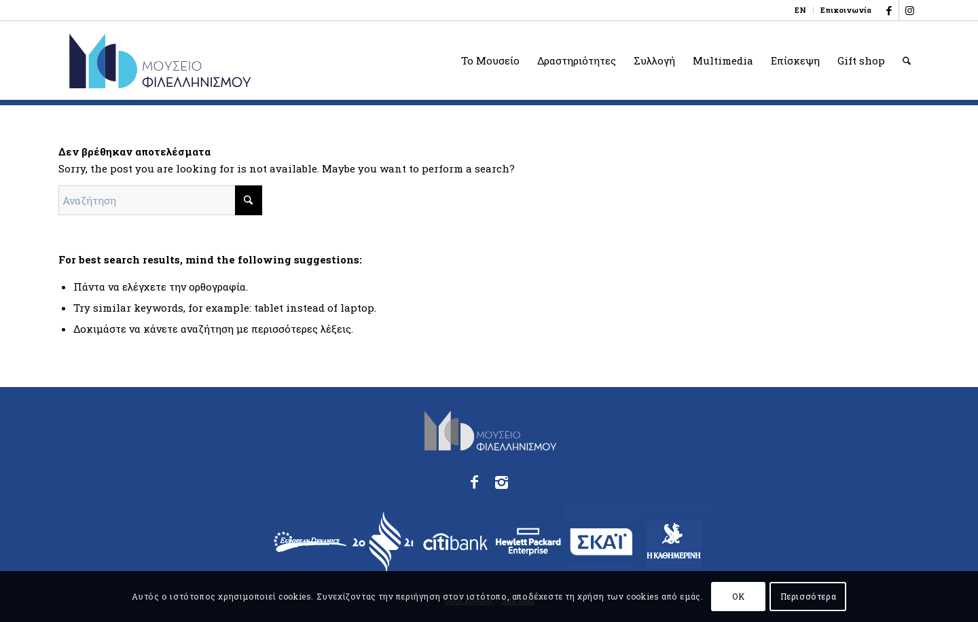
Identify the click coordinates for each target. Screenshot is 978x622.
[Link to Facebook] (889, 10)
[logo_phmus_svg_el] (209, 60)
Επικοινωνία (845, 10)
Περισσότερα (808, 596)
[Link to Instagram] (909, 10)
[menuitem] (801, 10)
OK (738, 596)
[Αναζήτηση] (907, 60)
